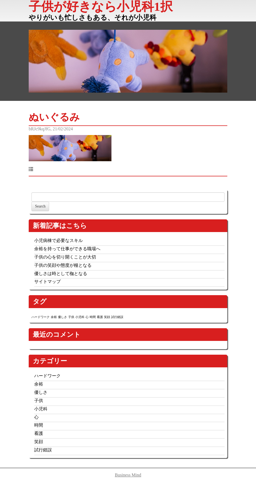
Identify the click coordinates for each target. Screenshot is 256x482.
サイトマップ (47, 281)
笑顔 (38, 441)
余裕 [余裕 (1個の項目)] (54, 317)
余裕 (38, 384)
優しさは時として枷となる (60, 273)
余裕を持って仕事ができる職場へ (67, 248)
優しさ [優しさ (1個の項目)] (62, 317)
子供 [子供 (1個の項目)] (71, 317)
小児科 (40, 408)
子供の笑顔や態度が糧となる (63, 265)
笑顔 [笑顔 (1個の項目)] (107, 317)
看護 (38, 433)
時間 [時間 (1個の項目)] (93, 317)
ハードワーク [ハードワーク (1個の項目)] (40, 317)
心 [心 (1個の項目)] (87, 317)
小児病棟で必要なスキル (58, 240)
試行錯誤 (43, 450)
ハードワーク (47, 375)
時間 (38, 425)
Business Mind (128, 475)
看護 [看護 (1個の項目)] (100, 317)
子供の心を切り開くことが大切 (65, 257)
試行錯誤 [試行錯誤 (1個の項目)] (117, 317)
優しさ (40, 392)
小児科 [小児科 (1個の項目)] (79, 317)
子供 (38, 400)
